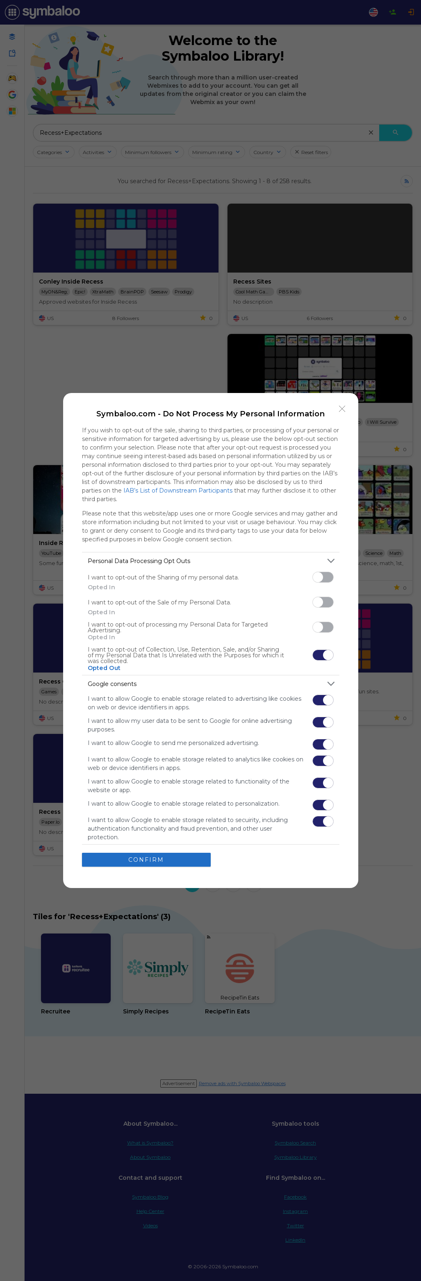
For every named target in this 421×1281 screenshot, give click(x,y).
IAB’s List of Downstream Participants (177, 490)
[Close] (342, 409)
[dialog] (210, 640)
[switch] (323, 577)
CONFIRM (146, 859)
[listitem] (210, 560)
